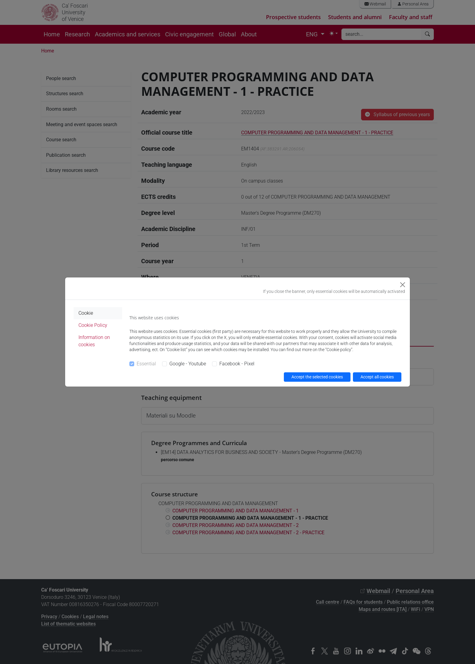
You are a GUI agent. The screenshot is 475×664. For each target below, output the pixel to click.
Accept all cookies (377, 376)
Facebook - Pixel (236, 364)
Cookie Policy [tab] (92, 325)
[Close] (402, 285)
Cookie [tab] (85, 313)
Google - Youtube (187, 364)
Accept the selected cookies (317, 376)
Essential (146, 364)
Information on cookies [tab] (94, 340)
